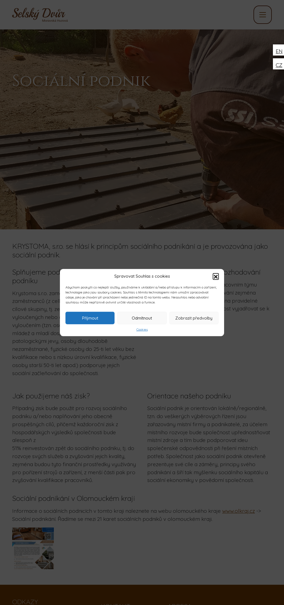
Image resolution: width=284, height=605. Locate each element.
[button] (216, 276)
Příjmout (90, 317)
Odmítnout (142, 317)
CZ (279, 65)
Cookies (142, 329)
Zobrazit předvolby (193, 317)
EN (279, 51)
